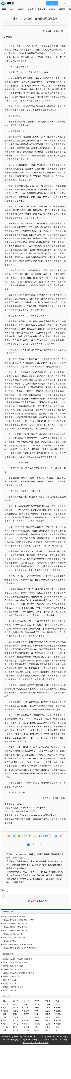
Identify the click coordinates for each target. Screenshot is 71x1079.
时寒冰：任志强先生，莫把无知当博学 (17, 944)
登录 (34, 900)
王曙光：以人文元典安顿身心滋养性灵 (17, 959)
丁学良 (47, 1001)
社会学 (52, 9)
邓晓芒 (26, 1014)
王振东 (15, 1017)
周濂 (4, 1014)
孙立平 (47, 1030)
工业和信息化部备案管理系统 (36, 1042)
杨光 (57, 1030)
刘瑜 (25, 1024)
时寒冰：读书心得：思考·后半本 (14, 923)
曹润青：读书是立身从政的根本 (14, 962)
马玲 (4, 1017)
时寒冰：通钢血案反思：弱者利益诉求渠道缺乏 (20, 948)
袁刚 (15, 1027)
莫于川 (15, 1030)
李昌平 (26, 1011)
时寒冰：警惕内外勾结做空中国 (14, 927)
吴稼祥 (58, 1024)
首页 (4, 9)
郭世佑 (58, 1014)
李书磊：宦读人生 (9, 990)
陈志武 (58, 1004)
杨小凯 (26, 1027)
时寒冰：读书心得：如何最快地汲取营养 (18, 920)
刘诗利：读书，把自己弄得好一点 (15, 969)
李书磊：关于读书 (9, 983)
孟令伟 (26, 1020)
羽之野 (26, 1030)
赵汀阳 (5, 1011)
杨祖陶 (37, 1007)
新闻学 (62, 9)
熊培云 (58, 1017)
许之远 (5, 1027)
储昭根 (47, 1024)
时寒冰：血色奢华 (9, 941)
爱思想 (8, 3)
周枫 (46, 1020)
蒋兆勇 (58, 1020)
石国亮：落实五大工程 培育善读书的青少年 (19, 973)
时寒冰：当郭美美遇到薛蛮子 (13, 916)
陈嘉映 (26, 1004)
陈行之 (15, 1001)
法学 (12, 9)
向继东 (58, 1007)
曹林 (57, 1001)
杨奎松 (47, 1011)
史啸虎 (47, 1017)
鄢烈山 (5, 1004)
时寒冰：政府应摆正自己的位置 (14, 930)
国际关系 (41, 9)
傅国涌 (15, 1004)
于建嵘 (47, 1004)
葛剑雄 (37, 1024)
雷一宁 (37, 1020)
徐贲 (4, 1007)
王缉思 (37, 1014)
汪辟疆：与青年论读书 (11, 976)
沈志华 (47, 1007)
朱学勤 (47, 1027)
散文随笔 (21, 811)
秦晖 (4, 1001)
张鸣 (36, 1011)
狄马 (25, 1017)
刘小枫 (15, 1020)
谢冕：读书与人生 (9, 980)
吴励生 (37, 1027)
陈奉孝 (47, 1014)
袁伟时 (37, 1017)
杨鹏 (15, 1014)
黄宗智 (37, 1004)
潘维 (57, 1027)
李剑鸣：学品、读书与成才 (12, 966)
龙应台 (37, 1001)
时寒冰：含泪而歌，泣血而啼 (13, 937)
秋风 (4, 1020)
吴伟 (4, 1024)
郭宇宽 (15, 1007)
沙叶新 (15, 1024)
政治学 (31, 9)
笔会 (13, 811)
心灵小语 (31, 811)
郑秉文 (5, 1030)
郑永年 (26, 1001)
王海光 (58, 1011)
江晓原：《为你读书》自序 (12, 987)
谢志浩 (37, 1030)
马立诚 (26, 1007)
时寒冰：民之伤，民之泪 (12, 934)
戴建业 (15, 1011)
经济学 (21, 9)
